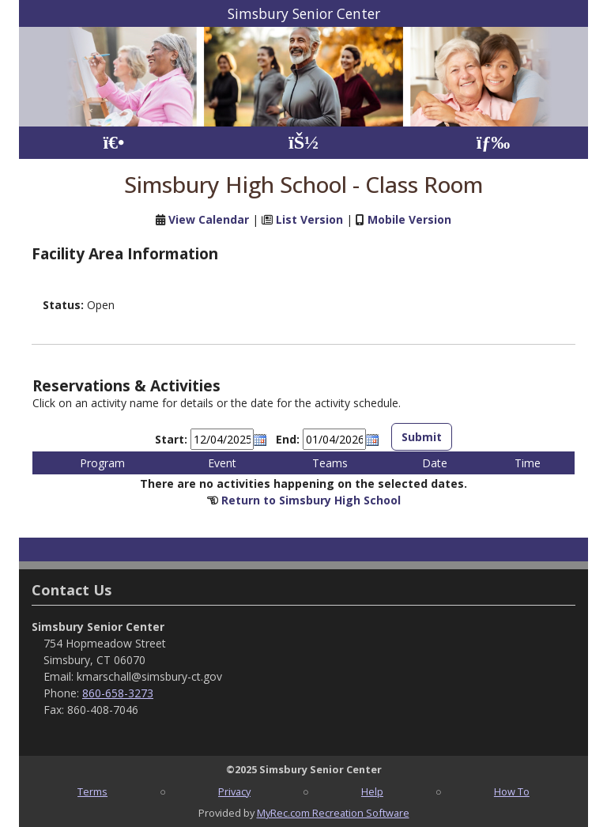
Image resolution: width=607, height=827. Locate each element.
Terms (92, 791)
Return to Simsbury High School (311, 500)
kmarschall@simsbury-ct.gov (149, 676)
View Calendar (208, 219)
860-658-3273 (117, 692)
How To (512, 791)
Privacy (234, 791)
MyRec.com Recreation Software (333, 813)
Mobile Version (409, 219)
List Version (309, 219)
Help (372, 791)
